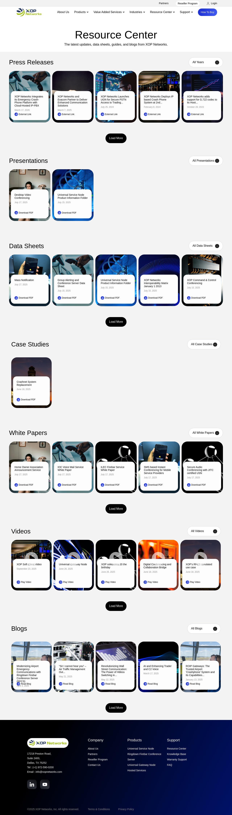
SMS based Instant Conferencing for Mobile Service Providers (157, 470)
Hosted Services (136, 770)
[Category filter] (204, 629)
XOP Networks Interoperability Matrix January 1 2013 (156, 283)
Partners (164, 3)
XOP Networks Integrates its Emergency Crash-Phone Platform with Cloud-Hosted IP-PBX (28, 101)
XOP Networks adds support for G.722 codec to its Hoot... (202, 99)
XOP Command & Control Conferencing (201, 282)
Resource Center (176, 748)
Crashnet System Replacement (26, 383)
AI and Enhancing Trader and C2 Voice (158, 668)
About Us (63, 12)
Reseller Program (188, 3)
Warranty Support (177, 759)
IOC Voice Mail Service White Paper (71, 469)
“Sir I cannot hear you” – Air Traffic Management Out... (72, 669)
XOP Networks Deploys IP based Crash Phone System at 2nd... (158, 99)
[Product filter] (206, 161)
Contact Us (94, 764)
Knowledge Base (176, 754)
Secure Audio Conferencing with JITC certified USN (200, 470)
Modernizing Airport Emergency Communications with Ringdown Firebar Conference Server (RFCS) (29, 674)
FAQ (169, 764)
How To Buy (207, 12)
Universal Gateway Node (141, 764)
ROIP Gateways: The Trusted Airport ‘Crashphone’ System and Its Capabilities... (200, 671)
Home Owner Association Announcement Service (28, 469)
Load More (116, 138)
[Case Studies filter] (204, 344)
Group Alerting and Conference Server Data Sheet (71, 283)
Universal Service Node (140, 748)
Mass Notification (24, 280)
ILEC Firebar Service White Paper (112, 469)
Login (212, 3)
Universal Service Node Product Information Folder (73, 196)
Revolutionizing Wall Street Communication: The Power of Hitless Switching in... (114, 671)
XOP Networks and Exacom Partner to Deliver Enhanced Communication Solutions (72, 101)
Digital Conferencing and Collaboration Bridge (157, 566)
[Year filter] (206, 62)
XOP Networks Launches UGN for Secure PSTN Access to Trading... (115, 99)
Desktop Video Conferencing (22, 196)
